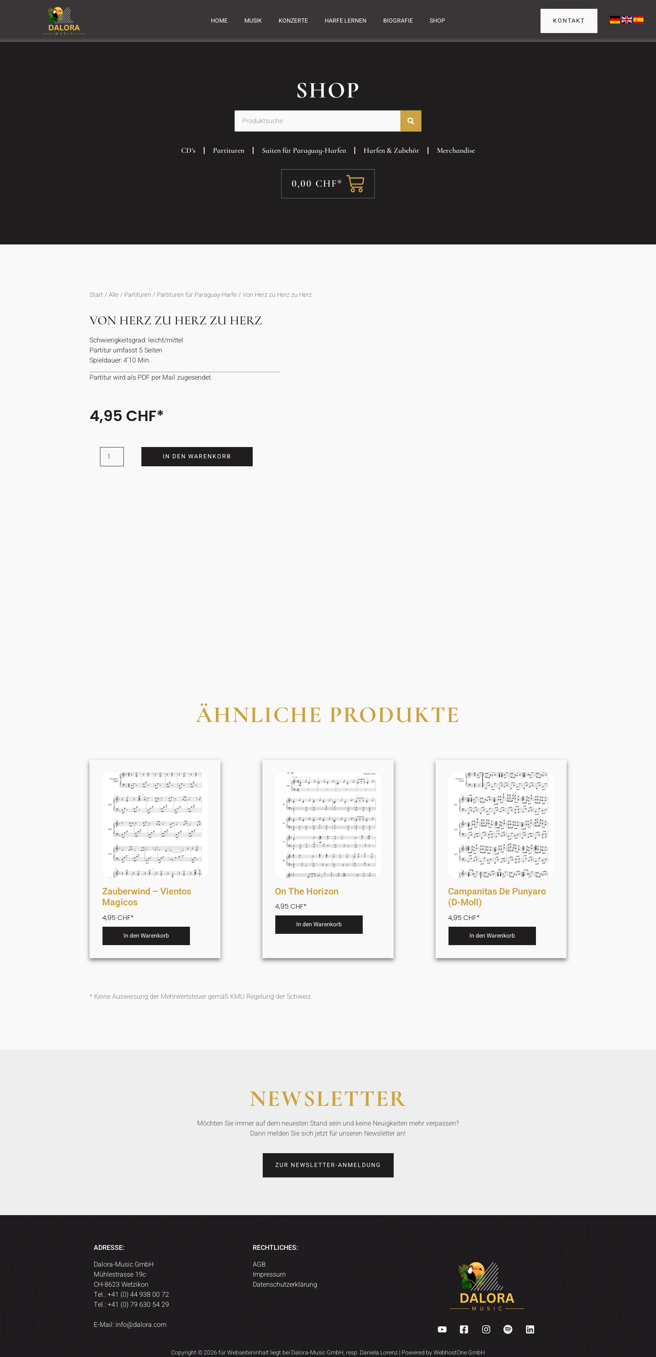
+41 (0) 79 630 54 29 (139, 1305)
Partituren (228, 150)
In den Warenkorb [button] (146, 935)
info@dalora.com (141, 1325)
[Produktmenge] (112, 456)
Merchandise (456, 150)
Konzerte (293, 20)
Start (96, 294)
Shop (437, 20)
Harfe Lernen (345, 20)
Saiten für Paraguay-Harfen (304, 150)
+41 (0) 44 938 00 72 (139, 1295)
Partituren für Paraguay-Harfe (197, 294)
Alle (113, 294)
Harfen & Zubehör (391, 150)
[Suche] (410, 121)
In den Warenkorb (197, 456)
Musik (253, 20)
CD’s (188, 150)
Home (219, 20)
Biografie (398, 20)
